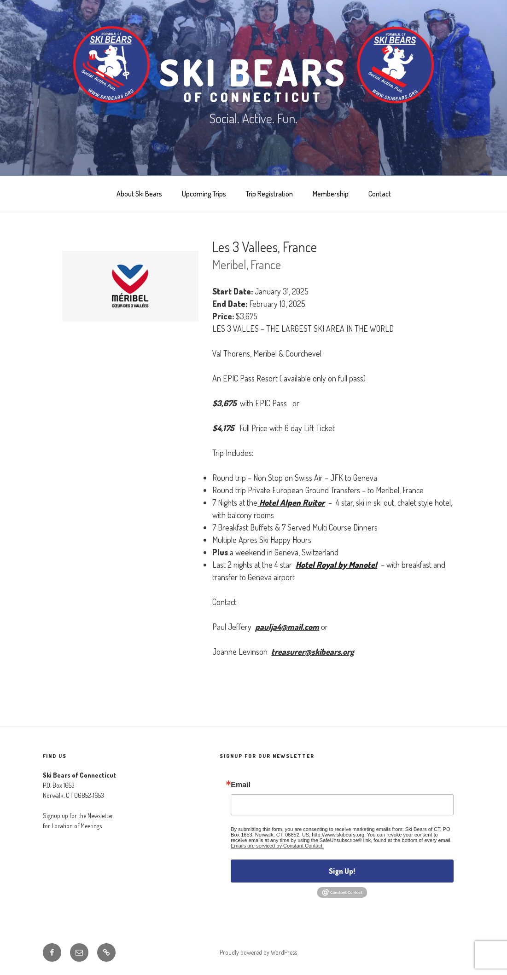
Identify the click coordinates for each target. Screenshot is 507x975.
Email (241, 785)
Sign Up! (342, 871)
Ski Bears (253, 76)
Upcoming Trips (204, 193)
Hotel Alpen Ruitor (292, 502)
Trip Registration (269, 193)
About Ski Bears (139, 193)
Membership (331, 193)
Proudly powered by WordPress (258, 952)
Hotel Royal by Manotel (336, 565)
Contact (379, 193)
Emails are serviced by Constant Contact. (277, 845)
